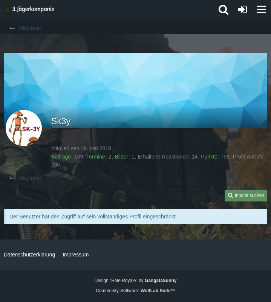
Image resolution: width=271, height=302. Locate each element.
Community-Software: (135, 290)
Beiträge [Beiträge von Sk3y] (61, 157)
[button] (261, 9)
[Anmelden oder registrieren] (242, 9)
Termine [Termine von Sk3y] (95, 157)
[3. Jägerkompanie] (29, 9)
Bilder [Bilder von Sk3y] (121, 157)
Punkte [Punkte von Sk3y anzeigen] (209, 157)
